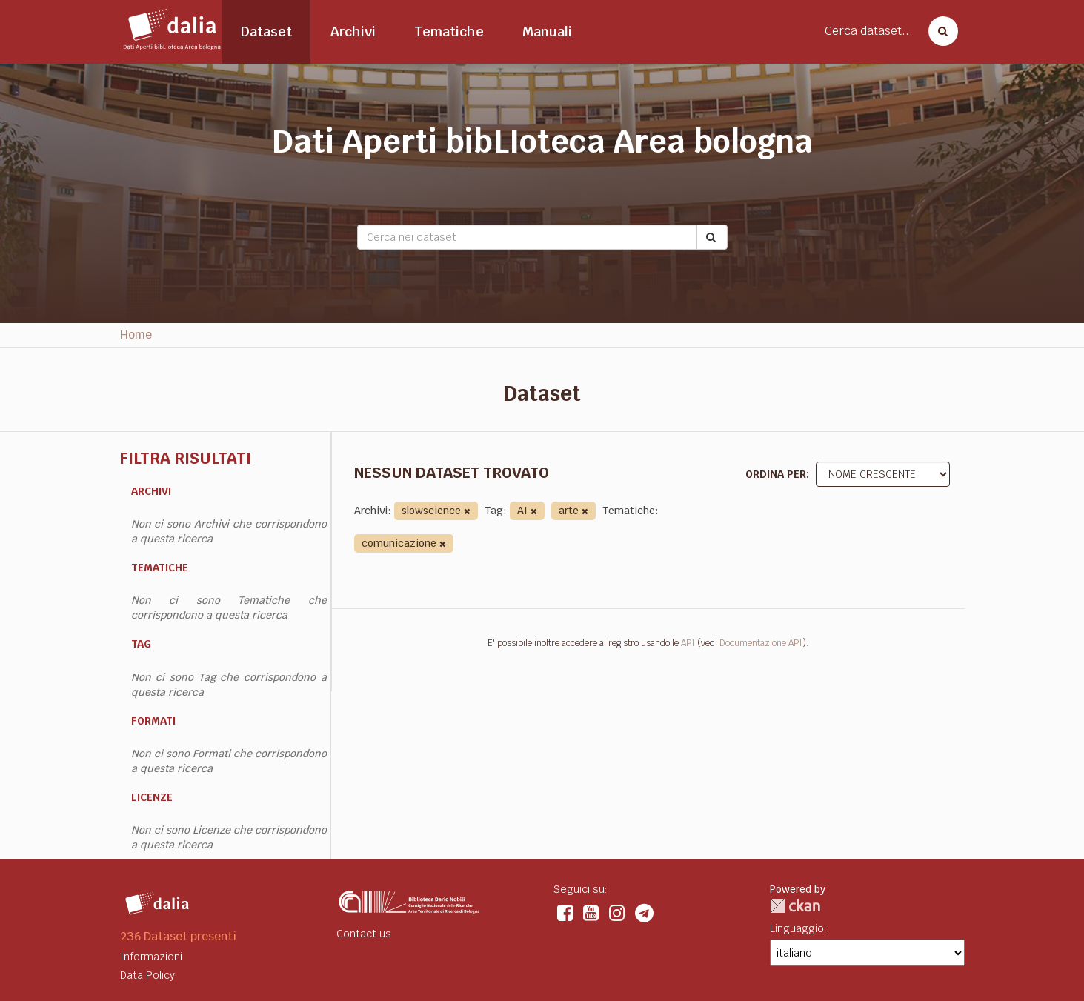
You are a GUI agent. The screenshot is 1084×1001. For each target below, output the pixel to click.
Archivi (353, 31)
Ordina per (775, 474)
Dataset (266, 31)
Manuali (547, 31)
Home (136, 335)
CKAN (795, 906)
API (688, 643)
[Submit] (712, 237)
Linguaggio (797, 928)
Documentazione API (760, 643)
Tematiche (449, 31)
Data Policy (147, 975)
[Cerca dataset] (939, 31)
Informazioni (151, 956)
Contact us (363, 933)
